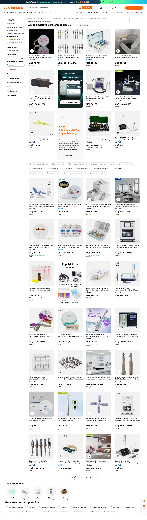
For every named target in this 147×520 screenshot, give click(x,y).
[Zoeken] (87, 7)
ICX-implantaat (116, 507)
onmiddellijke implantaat (98, 173)
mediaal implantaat (53, 173)
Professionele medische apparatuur (75, 18)
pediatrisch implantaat (110, 512)
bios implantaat (43, 512)
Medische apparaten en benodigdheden (48, 18)
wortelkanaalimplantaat (47, 507)
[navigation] (15, 248)
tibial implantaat (118, 168)
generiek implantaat (125, 164)
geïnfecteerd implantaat (100, 168)
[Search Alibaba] (53, 8)
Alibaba (30, 18)
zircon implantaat (58, 164)
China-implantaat (52, 168)
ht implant (63, 507)
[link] (144, 500)
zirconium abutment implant (77, 164)
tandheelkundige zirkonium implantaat (103, 164)
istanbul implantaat (92, 512)
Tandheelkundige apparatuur (99, 18)
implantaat (31, 507)
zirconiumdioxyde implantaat (39, 164)
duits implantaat (28, 512)
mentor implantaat (36, 173)
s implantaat (130, 507)
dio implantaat (77, 512)
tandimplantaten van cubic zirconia (74, 173)
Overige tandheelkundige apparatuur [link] (39, 21)
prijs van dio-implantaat (78, 507)
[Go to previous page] (70, 477)
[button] (80, 8)
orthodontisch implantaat (98, 507)
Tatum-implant (67, 168)
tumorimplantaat (82, 168)
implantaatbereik (13, 512)
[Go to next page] (99, 477)
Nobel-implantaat (36, 168)
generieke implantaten (60, 512)
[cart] (107, 8)
